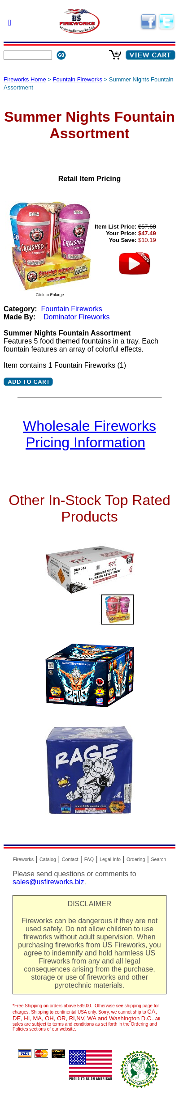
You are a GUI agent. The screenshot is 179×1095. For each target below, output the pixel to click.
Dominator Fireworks (77, 317)
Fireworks (23, 859)
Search (158, 859)
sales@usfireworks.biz (48, 882)
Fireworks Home (25, 79)
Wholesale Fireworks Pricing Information (89, 434)
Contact (70, 859)
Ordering (136, 859)
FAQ (89, 859)
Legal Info (110, 859)
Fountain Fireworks (77, 79)
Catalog (47, 859)
